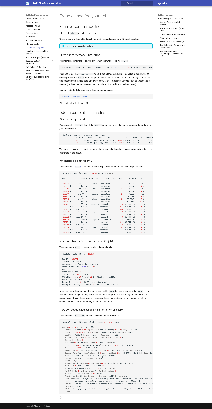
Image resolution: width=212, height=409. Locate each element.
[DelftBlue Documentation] (27, 3)
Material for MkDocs (42, 406)
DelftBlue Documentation (37, 15)
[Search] (137, 3)
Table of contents (166, 15)
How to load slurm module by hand (79, 46)
